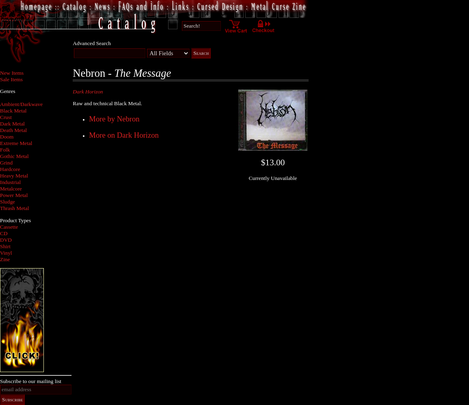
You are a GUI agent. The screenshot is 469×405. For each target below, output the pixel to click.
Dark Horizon (88, 92)
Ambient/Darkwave (21, 104)
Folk (5, 150)
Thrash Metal (14, 208)
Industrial (10, 182)
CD (4, 233)
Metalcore (11, 189)
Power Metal (14, 195)
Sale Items (11, 79)
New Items (12, 73)
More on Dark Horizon (124, 135)
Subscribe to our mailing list (30, 381)
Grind (6, 163)
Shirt (5, 246)
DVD (6, 240)
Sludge (7, 202)
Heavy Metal (14, 176)
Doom (6, 137)
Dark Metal (12, 124)
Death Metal (13, 130)
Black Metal (13, 111)
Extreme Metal (16, 143)
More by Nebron (114, 119)
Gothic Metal (14, 156)
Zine (5, 259)
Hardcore (10, 169)
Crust (6, 117)
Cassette (9, 227)
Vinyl (6, 253)
